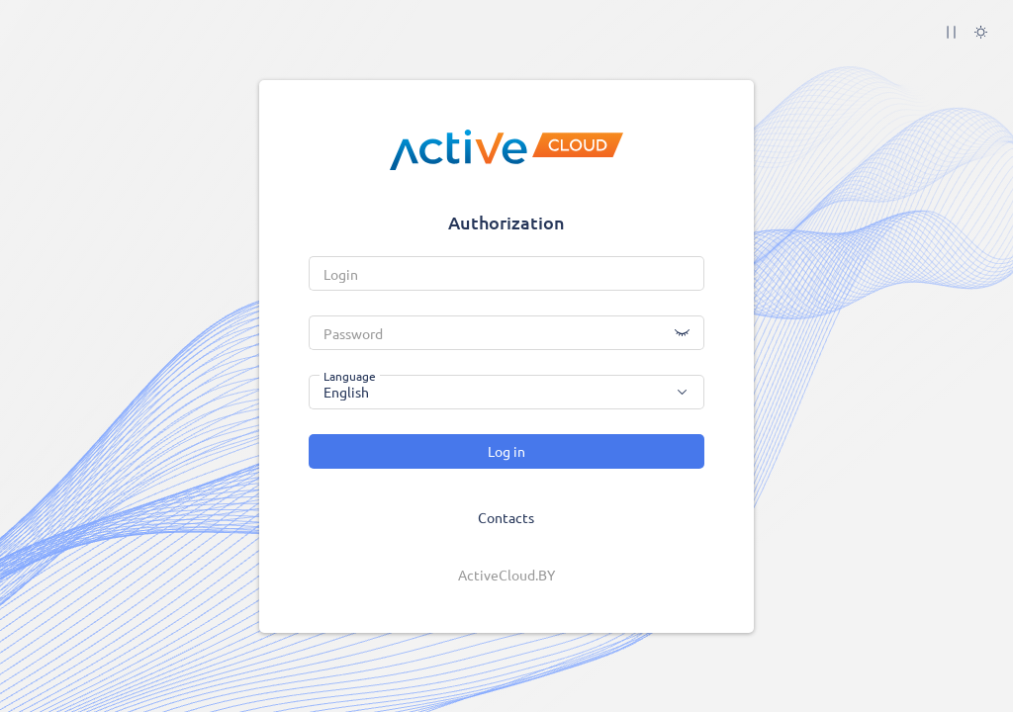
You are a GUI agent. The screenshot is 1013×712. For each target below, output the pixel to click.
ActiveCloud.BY (506, 574)
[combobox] (506, 392)
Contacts (506, 517)
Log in (506, 451)
